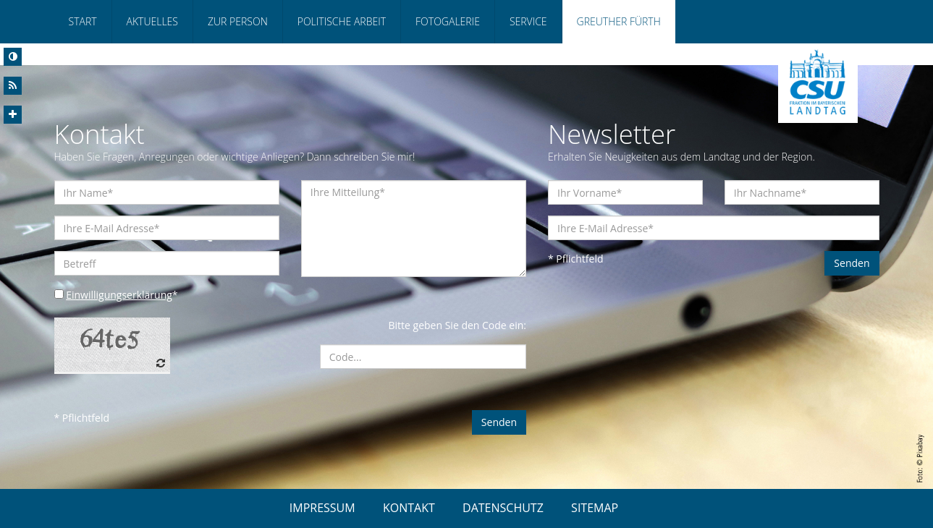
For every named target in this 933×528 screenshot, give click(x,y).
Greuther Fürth (619, 21)
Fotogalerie (447, 21)
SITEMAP (594, 508)
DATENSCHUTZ (503, 508)
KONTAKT (409, 508)
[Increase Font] (13, 115)
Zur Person (238, 21)
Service (528, 21)
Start (83, 21)
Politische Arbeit (341, 21)
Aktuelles (152, 21)
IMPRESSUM (322, 508)
